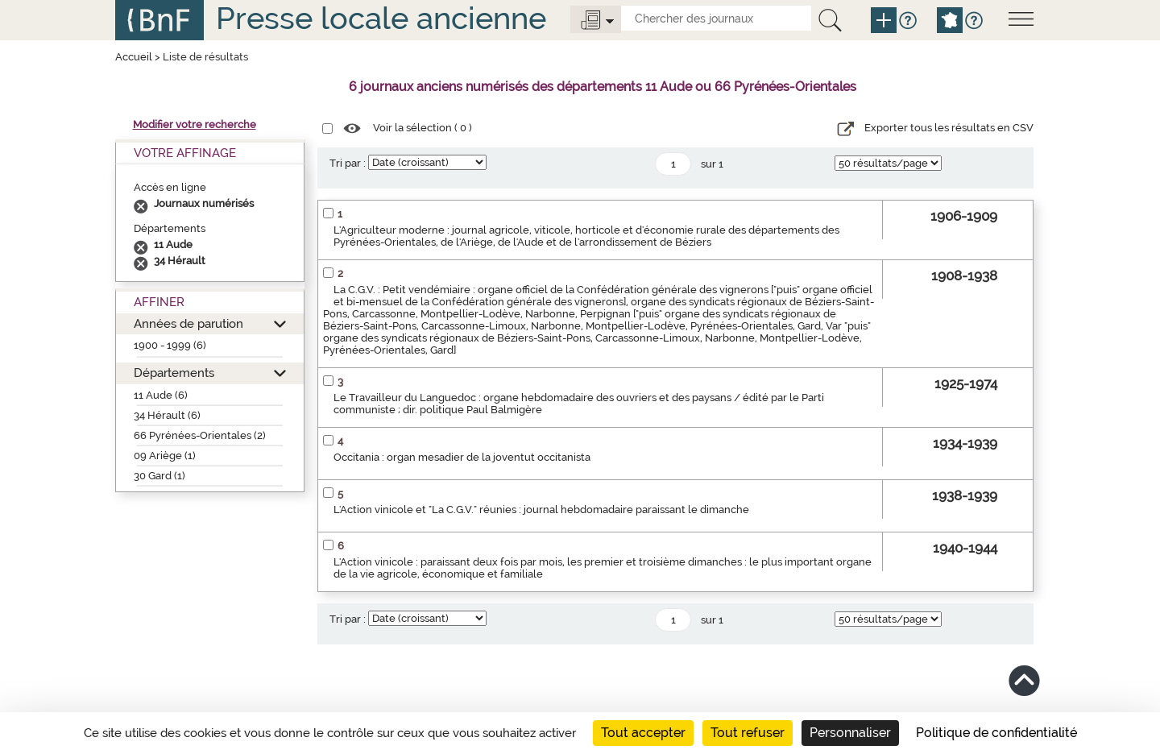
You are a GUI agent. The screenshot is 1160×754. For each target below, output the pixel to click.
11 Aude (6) (161, 395)
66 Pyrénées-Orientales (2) (200, 435)
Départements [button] (174, 372)
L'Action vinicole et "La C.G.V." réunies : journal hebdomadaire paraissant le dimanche (541, 509)
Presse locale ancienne (381, 18)
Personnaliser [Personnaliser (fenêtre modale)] (850, 732)
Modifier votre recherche (194, 124)
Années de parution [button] (188, 323)
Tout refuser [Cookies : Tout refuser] (747, 732)
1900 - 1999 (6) (170, 345)
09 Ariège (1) (165, 456)
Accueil (133, 57)
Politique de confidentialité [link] (996, 732)
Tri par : (347, 163)
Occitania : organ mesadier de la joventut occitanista (462, 457)
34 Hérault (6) (167, 415)
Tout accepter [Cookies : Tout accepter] (643, 732)
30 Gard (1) (159, 476)
